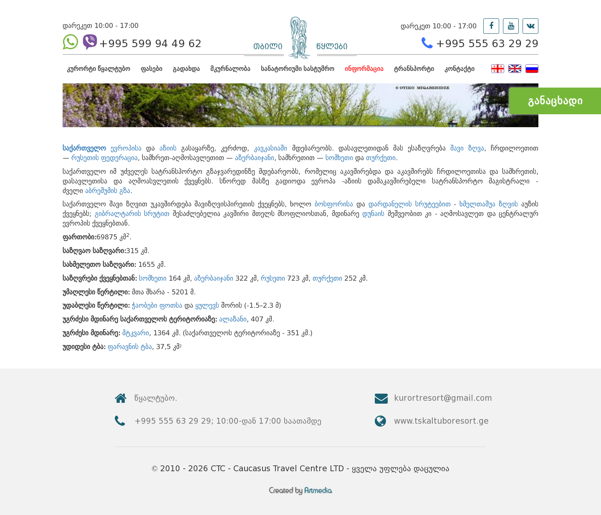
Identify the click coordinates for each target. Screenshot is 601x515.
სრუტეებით (433, 204)
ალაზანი (233, 319)
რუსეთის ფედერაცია (104, 158)
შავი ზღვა (467, 148)
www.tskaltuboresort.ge (441, 421)
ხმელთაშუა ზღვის (489, 204)
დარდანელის (390, 204)
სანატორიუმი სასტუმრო (297, 68)
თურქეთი (381, 158)
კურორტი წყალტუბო (98, 68)
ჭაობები (144, 305)
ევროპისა (126, 148)
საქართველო (84, 148)
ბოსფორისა (334, 204)
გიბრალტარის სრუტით (132, 214)
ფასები (151, 68)
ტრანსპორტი (414, 68)
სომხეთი (339, 158)
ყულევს (207, 305)
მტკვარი (135, 333)
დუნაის (373, 214)
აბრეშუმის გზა (107, 191)
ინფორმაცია (364, 68)
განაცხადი (555, 100)
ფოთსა (170, 305)
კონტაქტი (459, 68)
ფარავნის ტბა (130, 347)
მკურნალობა (230, 68)
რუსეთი (273, 278)
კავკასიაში (270, 148)
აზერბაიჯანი (254, 158)
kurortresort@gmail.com (443, 398)
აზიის (168, 148)
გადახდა (186, 68)
